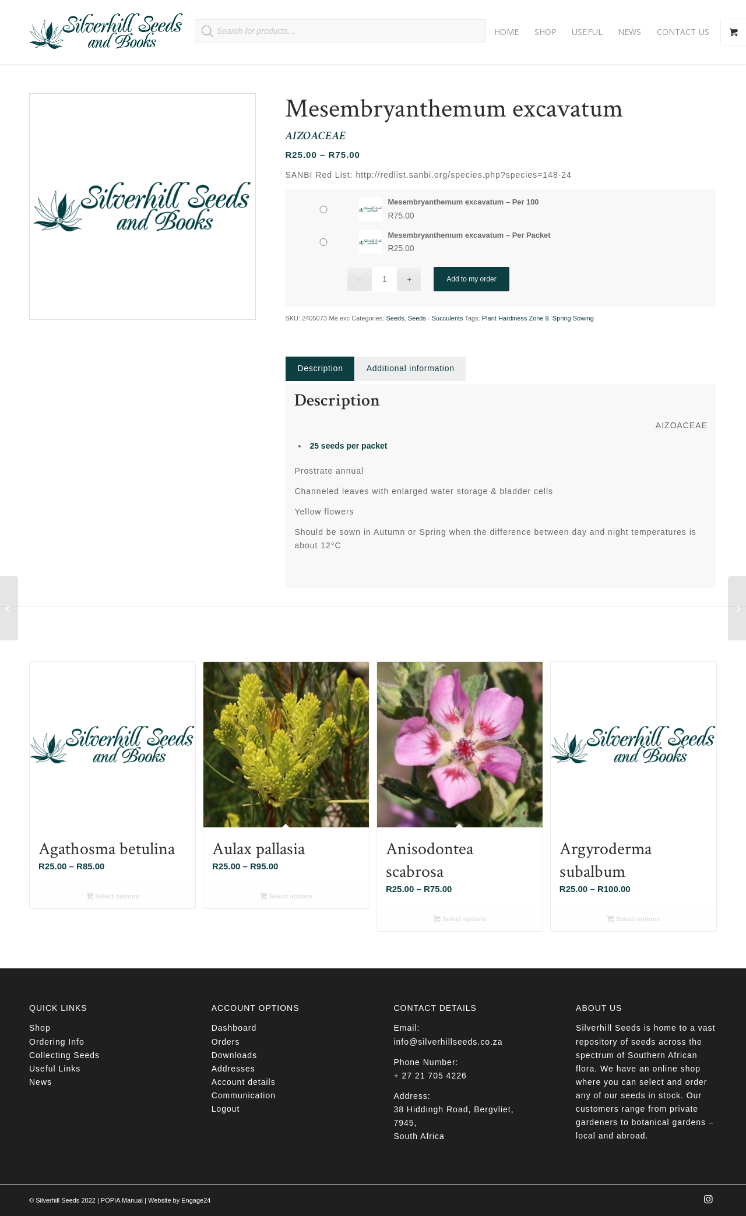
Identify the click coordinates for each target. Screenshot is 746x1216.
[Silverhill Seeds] (106, 32)
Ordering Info (57, 1041)
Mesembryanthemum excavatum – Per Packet (469, 235)
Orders (226, 1041)
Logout (226, 1108)
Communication (244, 1095)
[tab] (319, 368)
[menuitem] (507, 32)
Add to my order (471, 279)
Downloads (234, 1055)
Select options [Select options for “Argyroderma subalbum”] (633, 920)
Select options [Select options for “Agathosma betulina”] (112, 897)
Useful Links (54, 1068)
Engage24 (195, 1200)
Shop (40, 1027)
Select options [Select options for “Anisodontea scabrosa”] (459, 920)
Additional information (411, 368)
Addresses (233, 1068)
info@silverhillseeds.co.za (447, 1041)
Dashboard (234, 1027)
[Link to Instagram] (708, 1202)
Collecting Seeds (64, 1055)
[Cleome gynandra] (737, 608)
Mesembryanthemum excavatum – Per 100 (463, 202)
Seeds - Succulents (435, 318)
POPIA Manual (122, 1200)
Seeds (395, 318)
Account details (244, 1082)
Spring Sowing (573, 318)
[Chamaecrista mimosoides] (9, 608)
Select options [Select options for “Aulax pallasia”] (286, 897)
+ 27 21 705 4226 (429, 1075)
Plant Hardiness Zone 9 (515, 318)
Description (320, 368)
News (40, 1082)
